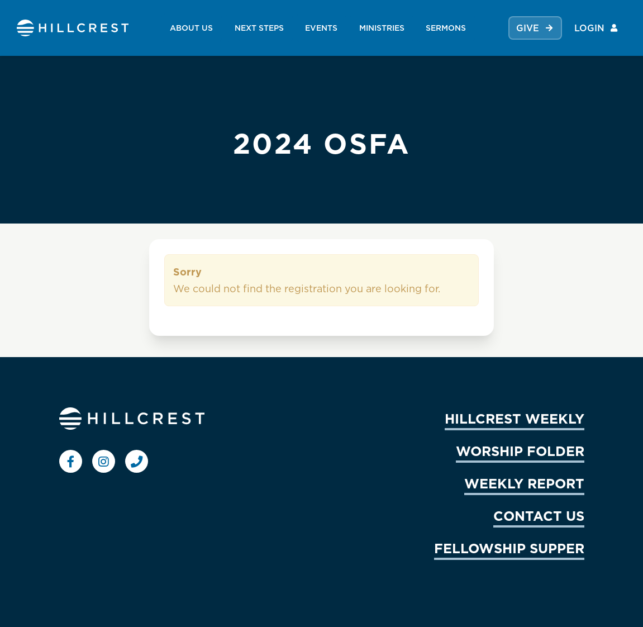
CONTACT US (538, 516)
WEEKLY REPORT (524, 483)
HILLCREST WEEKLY (514, 418)
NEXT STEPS (259, 27)
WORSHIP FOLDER (520, 451)
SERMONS (446, 27)
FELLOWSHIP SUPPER (509, 548)
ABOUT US (191, 27)
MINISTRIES (381, 27)
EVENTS (321, 27)
